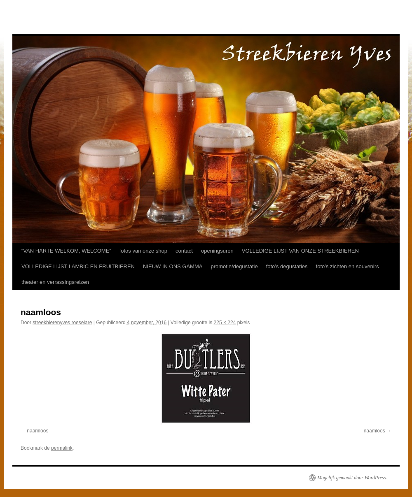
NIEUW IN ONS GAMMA (172, 266)
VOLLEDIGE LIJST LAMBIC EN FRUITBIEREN (78, 266)
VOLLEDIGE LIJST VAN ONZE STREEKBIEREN (300, 251)
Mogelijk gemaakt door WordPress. (352, 478)
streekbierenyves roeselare (62, 322)
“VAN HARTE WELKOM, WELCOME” (66, 251)
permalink (62, 448)
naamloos (37, 431)
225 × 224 (225, 322)
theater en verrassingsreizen (55, 282)
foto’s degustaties (287, 266)
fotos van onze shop (143, 251)
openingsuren (217, 251)
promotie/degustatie (234, 266)
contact (184, 251)
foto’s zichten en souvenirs (347, 266)
